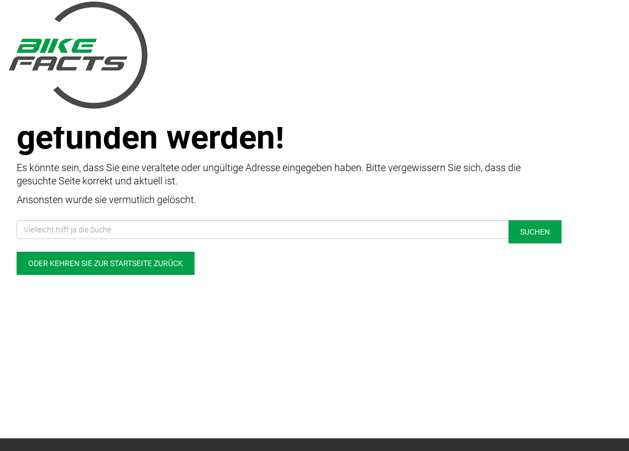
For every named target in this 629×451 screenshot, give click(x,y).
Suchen (535, 231)
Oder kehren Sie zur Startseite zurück (105, 263)
